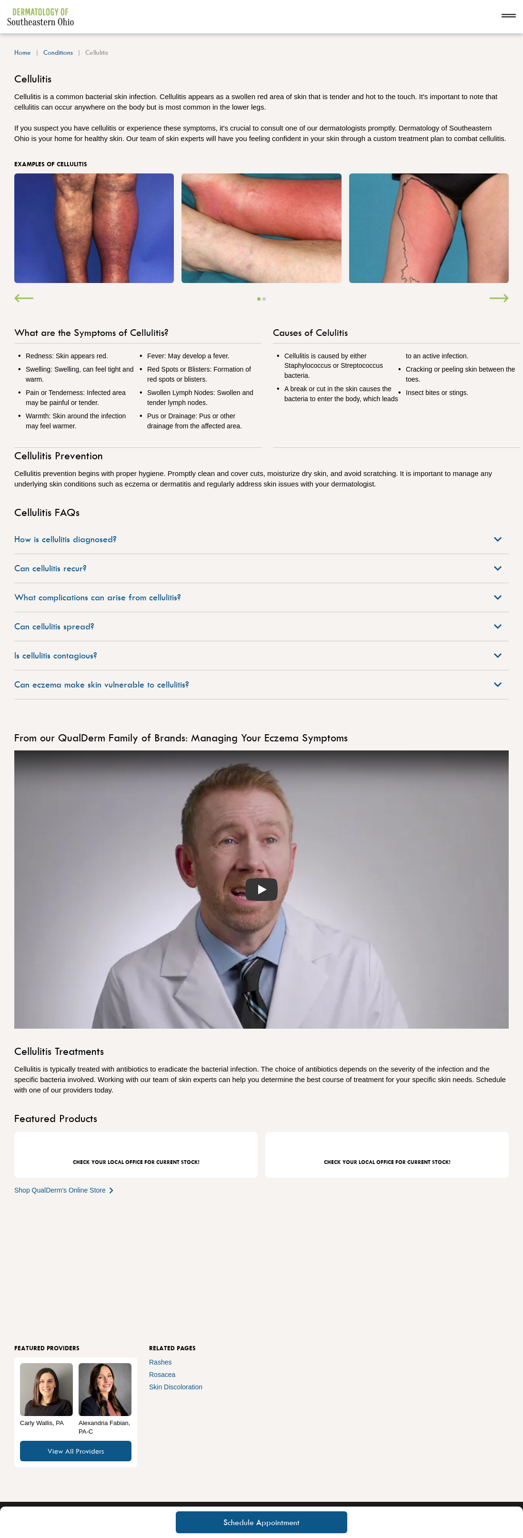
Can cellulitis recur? (258, 568)
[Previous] (23, 299)
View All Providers (76, 1451)
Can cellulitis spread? (258, 626)
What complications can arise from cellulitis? (258, 597)
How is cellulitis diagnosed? (258, 539)
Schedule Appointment (261, 1522)
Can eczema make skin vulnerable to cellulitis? (258, 684)
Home (22, 52)
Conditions (58, 52)
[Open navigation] (509, 16)
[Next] (499, 299)
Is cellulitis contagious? (258, 655)
